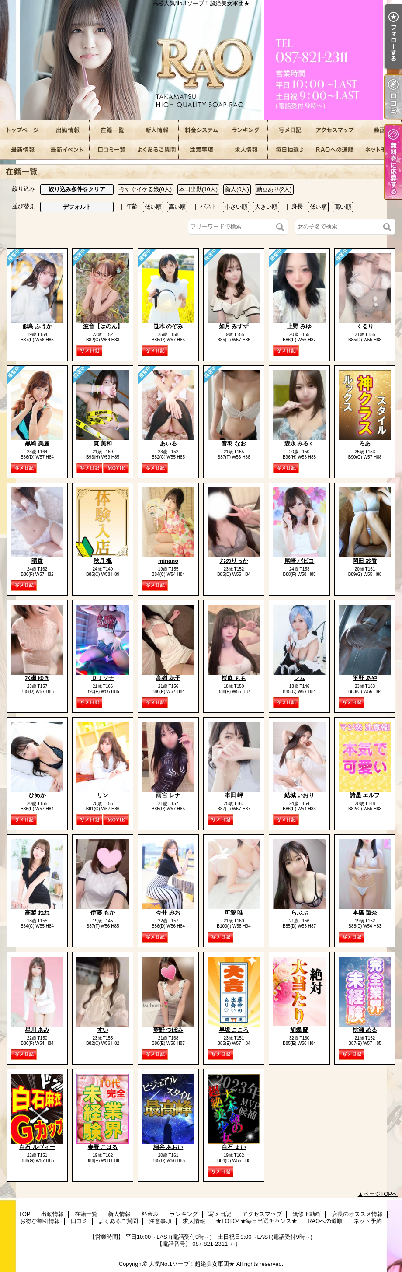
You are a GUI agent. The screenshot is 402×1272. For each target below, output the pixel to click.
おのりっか (234, 560)
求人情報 (245, 150)
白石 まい (234, 1147)
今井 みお (168, 912)
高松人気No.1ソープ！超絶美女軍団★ (201, 60)
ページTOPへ (381, 1194)
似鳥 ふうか (37, 326)
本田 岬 (234, 795)
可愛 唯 (234, 912)
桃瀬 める (365, 1030)
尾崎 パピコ (299, 560)
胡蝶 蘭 (299, 1030)
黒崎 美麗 (37, 443)
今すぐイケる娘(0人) (145, 189)
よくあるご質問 (156, 150)
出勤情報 (67, 130)
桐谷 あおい (168, 1147)
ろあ (365, 443)
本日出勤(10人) (198, 189)
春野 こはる (103, 1147)
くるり (365, 326)
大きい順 (266, 206)
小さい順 (236, 206)
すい (102, 1030)
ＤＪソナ (102, 678)
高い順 (177, 206)
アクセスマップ (334, 130)
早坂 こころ (234, 1030)
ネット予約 (379, 150)
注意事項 (201, 150)
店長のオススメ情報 (22, 150)
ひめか (37, 795)
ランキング (245, 130)
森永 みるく (299, 443)
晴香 (37, 560)
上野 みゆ (299, 326)
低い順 (153, 206)
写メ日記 (290, 130)
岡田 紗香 (365, 560)
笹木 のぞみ (168, 326)
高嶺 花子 (168, 678)
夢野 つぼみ (168, 1030)
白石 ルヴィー (37, 1147)
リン (102, 795)
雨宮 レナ (168, 795)
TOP (22, 130)
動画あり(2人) (274, 189)
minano (168, 560)
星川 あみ (37, 1030)
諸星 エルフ (365, 795)
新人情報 (156, 130)
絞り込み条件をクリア (77, 189)
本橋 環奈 (365, 912)
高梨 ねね (37, 912)
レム (299, 678)
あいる (168, 443)
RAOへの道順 (334, 150)
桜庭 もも (234, 678)
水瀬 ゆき (37, 678)
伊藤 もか (102, 912)
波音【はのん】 (103, 326)
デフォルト (77, 206)
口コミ (112, 150)
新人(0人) (237, 189)
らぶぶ (299, 912)
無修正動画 (379, 130)
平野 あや (365, 678)
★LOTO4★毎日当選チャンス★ (290, 150)
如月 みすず (234, 326)
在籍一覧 (112, 130)
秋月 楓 (103, 560)
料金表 (201, 130)
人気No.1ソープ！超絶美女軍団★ (192, 1264)
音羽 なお (234, 443)
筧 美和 (103, 443)
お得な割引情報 (67, 150)
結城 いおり (299, 795)
